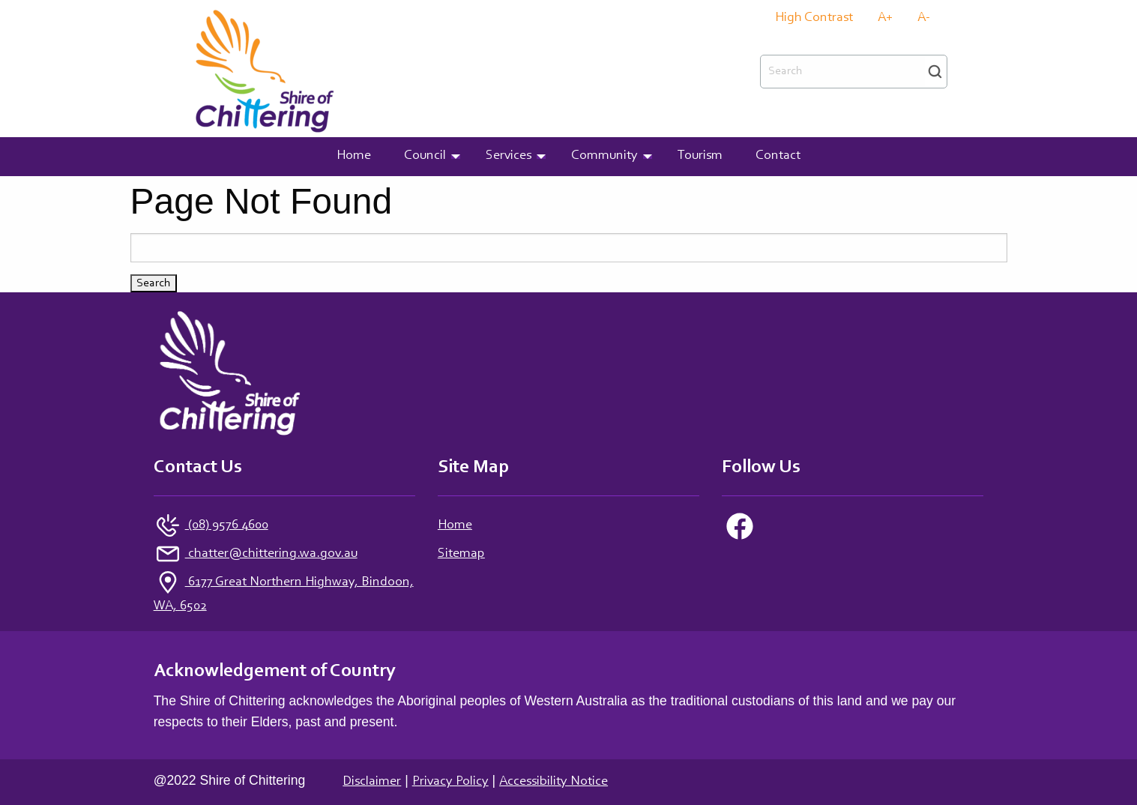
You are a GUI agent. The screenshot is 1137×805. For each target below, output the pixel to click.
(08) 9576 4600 (226, 525)
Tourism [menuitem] (700, 156)
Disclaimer (372, 782)
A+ (885, 18)
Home (455, 525)
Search (935, 71)
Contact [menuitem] (778, 156)
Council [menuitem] (425, 156)
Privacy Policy (450, 782)
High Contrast (814, 18)
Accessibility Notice (553, 782)
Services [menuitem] (508, 156)
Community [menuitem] (604, 156)
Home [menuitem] (354, 156)
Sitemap (461, 554)
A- (923, 18)
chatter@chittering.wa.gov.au (271, 554)
